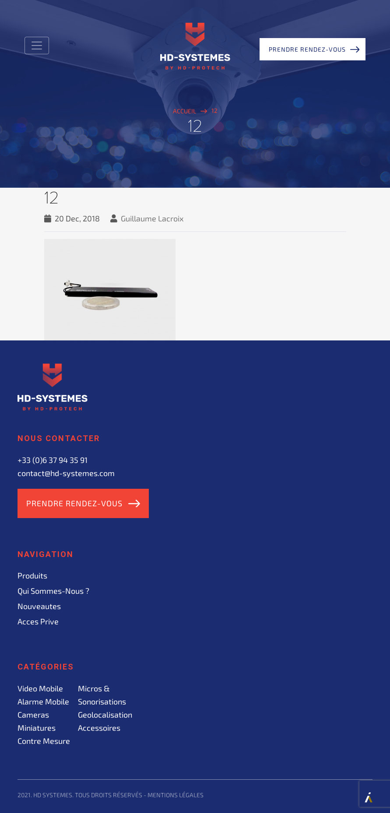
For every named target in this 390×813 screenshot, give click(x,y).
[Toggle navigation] (37, 45)
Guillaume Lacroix (152, 218)
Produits (32, 575)
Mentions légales (176, 795)
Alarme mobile (43, 701)
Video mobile (40, 688)
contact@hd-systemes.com (66, 473)
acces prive (38, 621)
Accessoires (99, 727)
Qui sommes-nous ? (53, 591)
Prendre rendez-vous (307, 49)
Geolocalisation (105, 714)
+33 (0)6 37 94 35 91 (53, 460)
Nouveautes (39, 606)
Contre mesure (44, 741)
